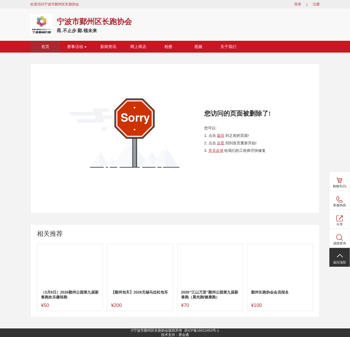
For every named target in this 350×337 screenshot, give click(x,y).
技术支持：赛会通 (175, 335)
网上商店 (138, 47)
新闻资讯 (108, 47)
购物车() (340, 186)
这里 (220, 143)
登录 (297, 4)
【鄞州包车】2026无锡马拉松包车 (139, 292)
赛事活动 (77, 47)
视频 (198, 47)
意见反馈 (216, 150)
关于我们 (228, 47)
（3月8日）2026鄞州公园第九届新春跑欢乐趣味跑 (70, 294)
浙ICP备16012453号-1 (201, 330)
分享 (339, 224)
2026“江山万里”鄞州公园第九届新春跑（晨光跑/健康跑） (209, 294)
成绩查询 (339, 243)
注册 (316, 4)
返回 (220, 135)
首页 (45, 47)
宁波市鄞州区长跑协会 (94, 21)
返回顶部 (339, 262)
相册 (168, 47)
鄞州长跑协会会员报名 (270, 292)
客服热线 (339, 205)
